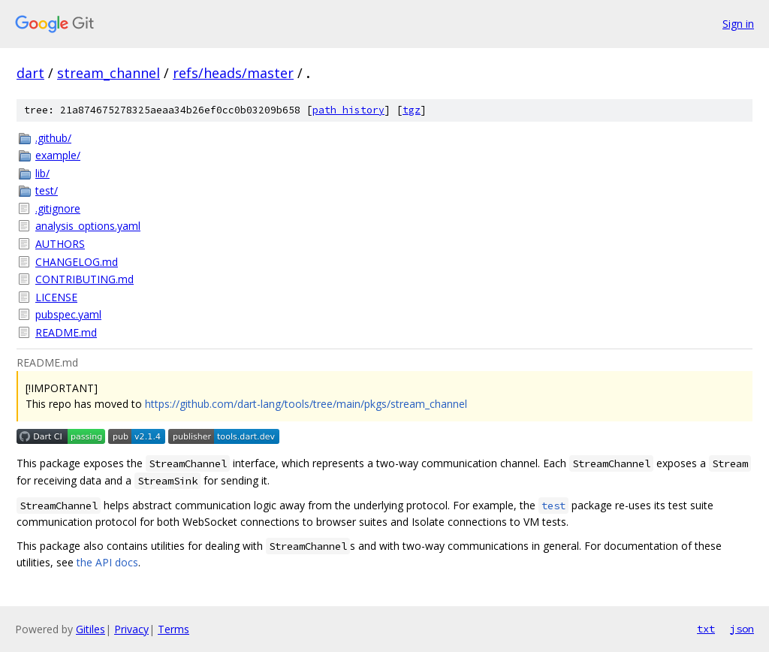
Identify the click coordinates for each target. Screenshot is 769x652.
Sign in (738, 24)
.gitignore (57, 208)
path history (348, 110)
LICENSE (56, 297)
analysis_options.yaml (87, 226)
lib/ (42, 173)
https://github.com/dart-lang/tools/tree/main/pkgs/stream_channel (306, 404)
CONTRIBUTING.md (84, 279)
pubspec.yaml (68, 314)
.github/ (53, 138)
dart (30, 73)
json (742, 628)
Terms (173, 629)
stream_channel (108, 73)
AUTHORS (60, 244)
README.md (66, 332)
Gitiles (90, 629)
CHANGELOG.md (76, 262)
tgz (412, 110)
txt (706, 628)
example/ (57, 155)
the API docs (107, 562)
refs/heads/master (233, 73)
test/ (46, 190)
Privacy (131, 629)
